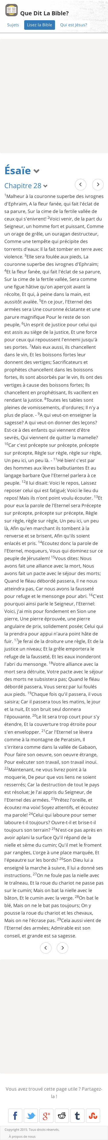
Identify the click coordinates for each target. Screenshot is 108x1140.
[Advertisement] (54, 96)
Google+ (46, 1116)
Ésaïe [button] (22, 170)
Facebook (15, 1116)
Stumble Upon (93, 1116)
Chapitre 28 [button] (26, 185)
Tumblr (77, 1116)
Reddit (62, 1116)
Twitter (31, 1116)
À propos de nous (22, 1136)
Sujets (13, 24)
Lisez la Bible (39, 24)
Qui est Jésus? (73, 24)
